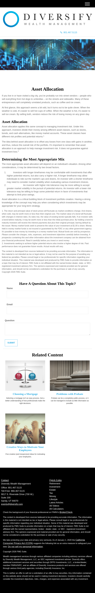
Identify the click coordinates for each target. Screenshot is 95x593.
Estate (52, 490)
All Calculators (56, 509)
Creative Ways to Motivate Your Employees (25, 448)
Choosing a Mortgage (25, 393)
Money (52, 496)
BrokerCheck (66, 512)
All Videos (54, 506)
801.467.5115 (68, 32)
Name (10, 288)
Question (9, 320)
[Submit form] (11, 342)
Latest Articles (56, 502)
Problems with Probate (69, 393)
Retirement (54, 483)
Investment (54, 487)
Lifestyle (53, 499)
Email (10, 304)
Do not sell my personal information (25, 546)
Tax (51, 493)
